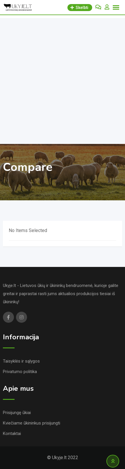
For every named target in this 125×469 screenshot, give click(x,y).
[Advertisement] (62, 79)
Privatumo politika (20, 371)
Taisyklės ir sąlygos (21, 361)
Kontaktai (12, 433)
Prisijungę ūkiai (17, 412)
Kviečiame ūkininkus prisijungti (31, 423)
